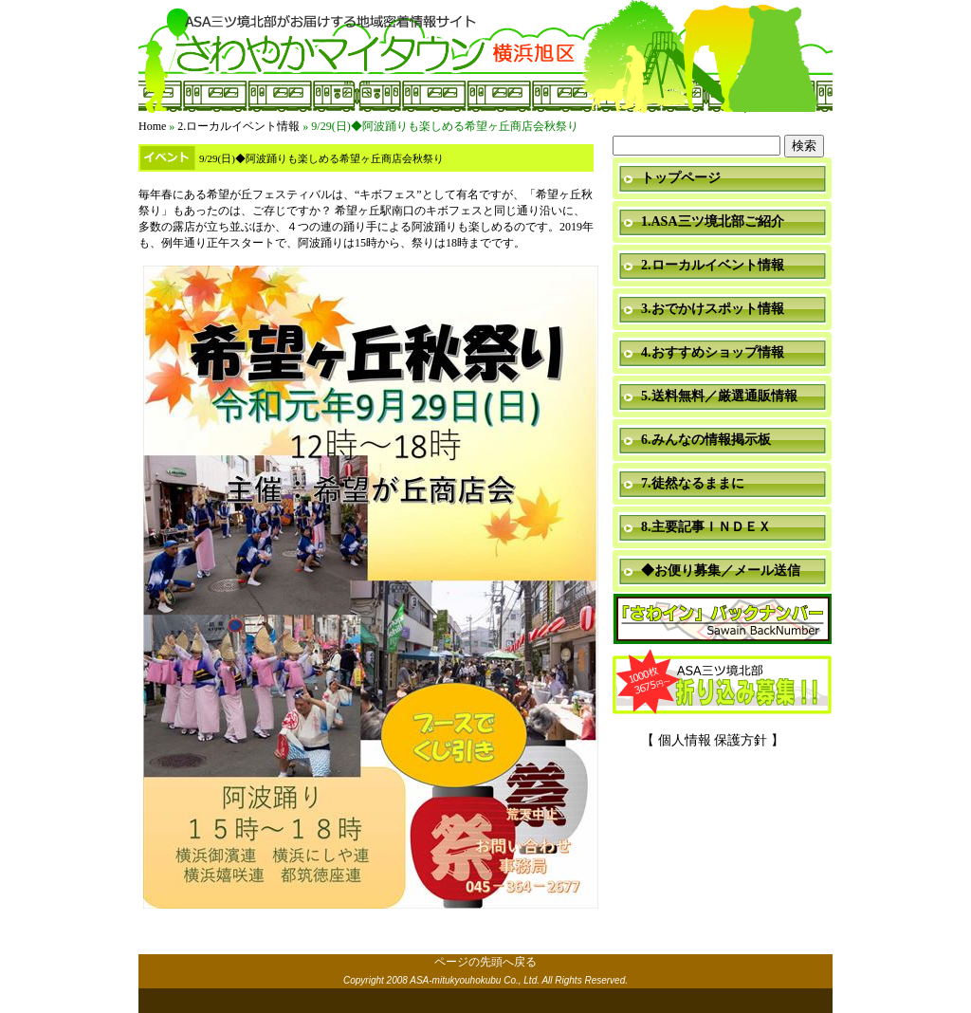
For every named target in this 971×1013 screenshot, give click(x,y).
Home (152, 126)
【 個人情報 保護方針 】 (712, 740)
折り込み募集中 (723, 683)
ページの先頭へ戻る (485, 961)
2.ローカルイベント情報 (238, 126)
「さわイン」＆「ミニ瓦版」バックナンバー (723, 620)
